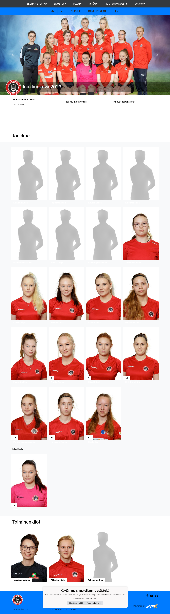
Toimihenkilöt (97, 11)
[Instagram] (155, 595)
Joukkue (74, 11)
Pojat (77, 3)
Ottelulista (19, 114)
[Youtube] (150, 595)
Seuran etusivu (37, 3)
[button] (13, 55)
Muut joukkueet (116, 3)
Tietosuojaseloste (21, 609)
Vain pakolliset (94, 603)
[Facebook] (146, 595)
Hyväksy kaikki (76, 603)
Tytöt (93, 3)
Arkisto (140, 3)
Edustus (60, 3)
